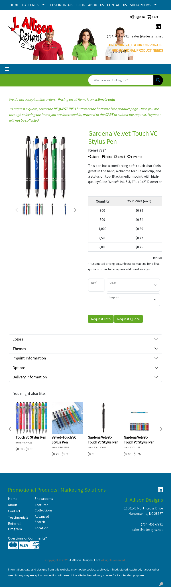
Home (12, 498)
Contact (14, 511)
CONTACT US (117, 5)
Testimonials (18, 517)
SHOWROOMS (140, 5)
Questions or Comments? (27, 538)
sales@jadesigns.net (147, 36)
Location (41, 528)
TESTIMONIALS (61, 5)
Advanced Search (42, 519)
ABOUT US (96, 5)
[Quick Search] (121, 80)
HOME (14, 5)
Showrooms (44, 498)
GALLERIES (30, 5)
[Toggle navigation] (7, 69)
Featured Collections (43, 507)
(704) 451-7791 (118, 36)
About (12, 505)
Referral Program (15, 526)
